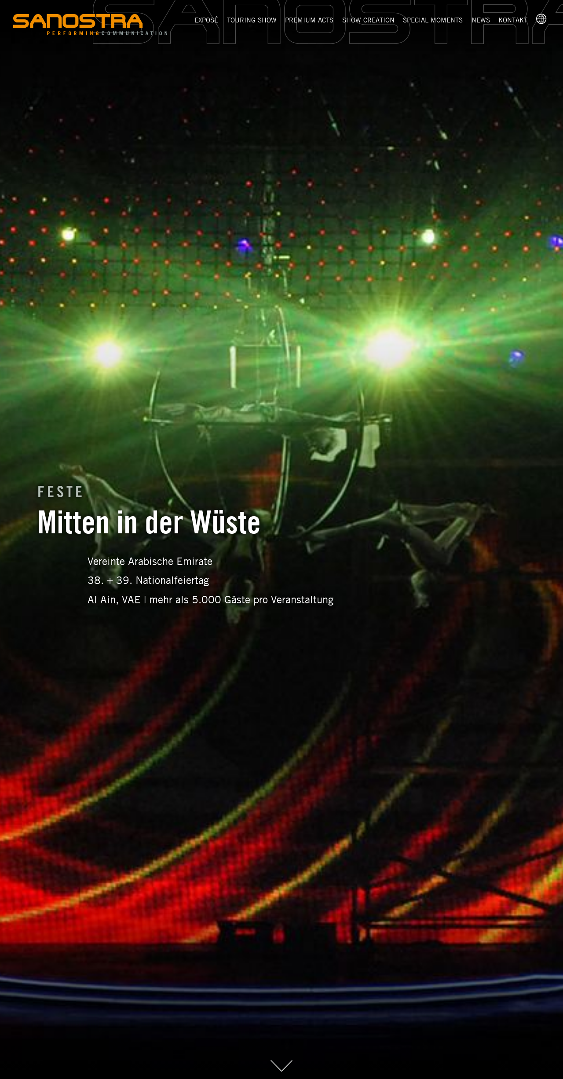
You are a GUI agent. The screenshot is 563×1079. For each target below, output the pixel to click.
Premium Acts (309, 20)
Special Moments (433, 20)
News (481, 20)
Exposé (206, 20)
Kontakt (512, 20)
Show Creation (368, 20)
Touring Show (252, 20)
